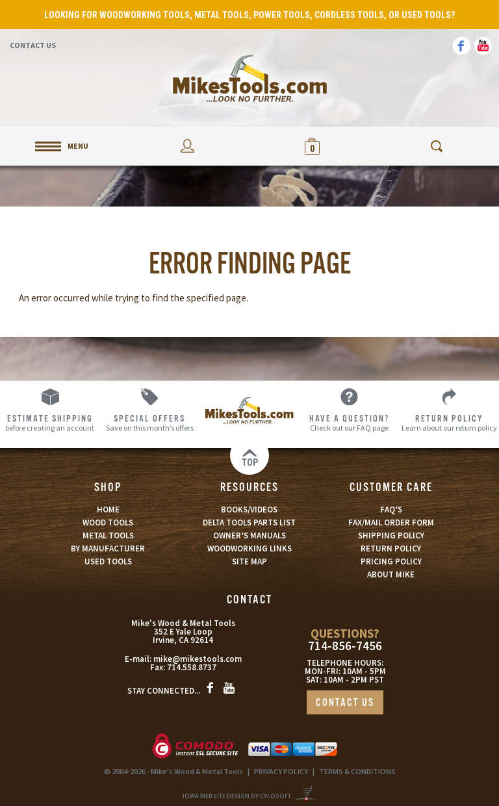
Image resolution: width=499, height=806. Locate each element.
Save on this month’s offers (150, 422)
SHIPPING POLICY (391, 535)
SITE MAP (249, 561)
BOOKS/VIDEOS (249, 509)
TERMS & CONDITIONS (357, 771)
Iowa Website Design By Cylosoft (237, 796)
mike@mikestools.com (197, 659)
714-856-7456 (345, 646)
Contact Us (33, 45)
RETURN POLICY (391, 548)
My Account (187, 146)
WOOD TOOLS (108, 522)
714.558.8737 (191, 667)
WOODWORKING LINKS (249, 548)
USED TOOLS (108, 561)
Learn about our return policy (449, 422)
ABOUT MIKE (391, 574)
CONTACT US (345, 703)
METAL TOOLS (108, 535)
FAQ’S (391, 509)
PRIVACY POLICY (281, 771)
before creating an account (50, 422)
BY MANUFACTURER (108, 548)
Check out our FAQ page (350, 422)
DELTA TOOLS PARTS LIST (249, 522)
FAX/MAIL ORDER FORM (391, 522)
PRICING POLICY (391, 561)
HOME (108, 509)
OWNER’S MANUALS (249, 535)
